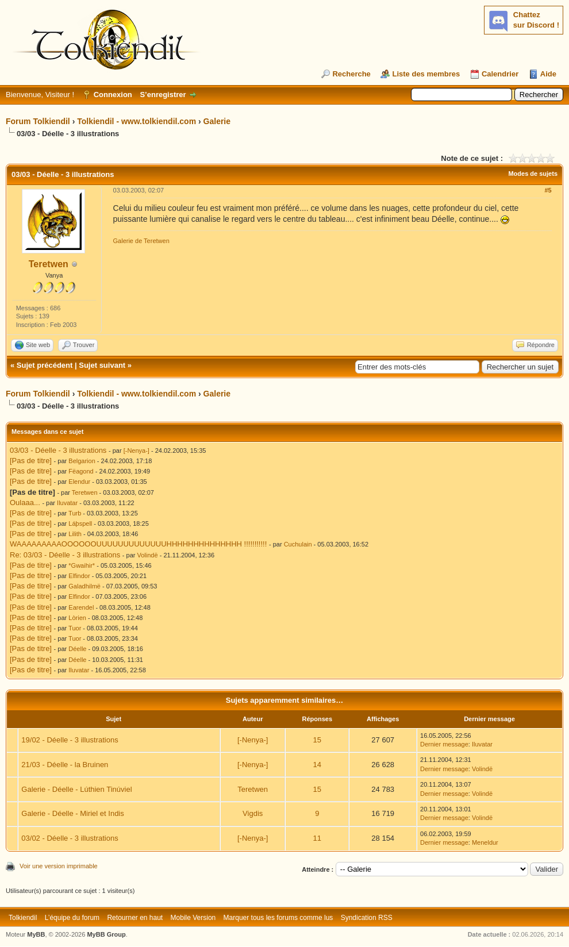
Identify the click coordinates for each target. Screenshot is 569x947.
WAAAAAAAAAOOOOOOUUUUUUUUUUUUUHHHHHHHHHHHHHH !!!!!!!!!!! (138, 544)
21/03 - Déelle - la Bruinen (64, 764)
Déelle (77, 648)
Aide (548, 74)
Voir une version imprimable (59, 866)
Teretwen (48, 264)
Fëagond (80, 471)
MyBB (36, 934)
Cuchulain (298, 544)
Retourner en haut (135, 918)
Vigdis (253, 813)
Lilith (75, 533)
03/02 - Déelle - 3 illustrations (69, 838)
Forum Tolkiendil (38, 121)
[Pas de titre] (31, 460)
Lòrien (77, 617)
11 (317, 838)
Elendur (79, 481)
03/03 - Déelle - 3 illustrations (58, 450)
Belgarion (81, 460)
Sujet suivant (102, 365)
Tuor (74, 628)
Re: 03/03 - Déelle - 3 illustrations (65, 555)
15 (317, 740)
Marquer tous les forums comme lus (278, 918)
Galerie (216, 121)
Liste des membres (426, 74)
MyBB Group (106, 934)
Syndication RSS (367, 918)
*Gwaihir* (81, 565)
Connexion (113, 94)
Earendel (81, 607)
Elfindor (79, 575)
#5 (547, 190)
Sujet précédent (45, 365)
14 (317, 764)
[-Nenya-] (136, 450)
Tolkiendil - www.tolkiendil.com (136, 121)
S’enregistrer (163, 94)
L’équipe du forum (72, 918)
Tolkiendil (23, 918)
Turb (74, 513)
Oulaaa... (25, 502)
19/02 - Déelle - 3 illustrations (69, 740)
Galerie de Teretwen (141, 240)
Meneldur (485, 842)
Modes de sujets (533, 173)
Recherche (351, 74)
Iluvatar (67, 502)
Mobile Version (193, 918)
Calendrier (500, 74)
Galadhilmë (84, 586)
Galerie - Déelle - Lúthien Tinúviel (76, 789)
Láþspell (80, 523)
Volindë (147, 555)
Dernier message (444, 744)
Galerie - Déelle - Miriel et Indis (72, 813)
